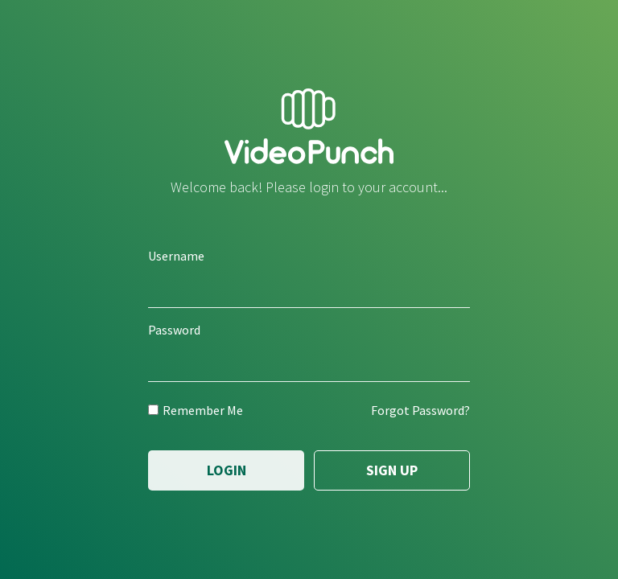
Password (174, 330)
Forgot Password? (420, 410)
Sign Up (392, 470)
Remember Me (195, 410)
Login (226, 470)
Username (176, 256)
